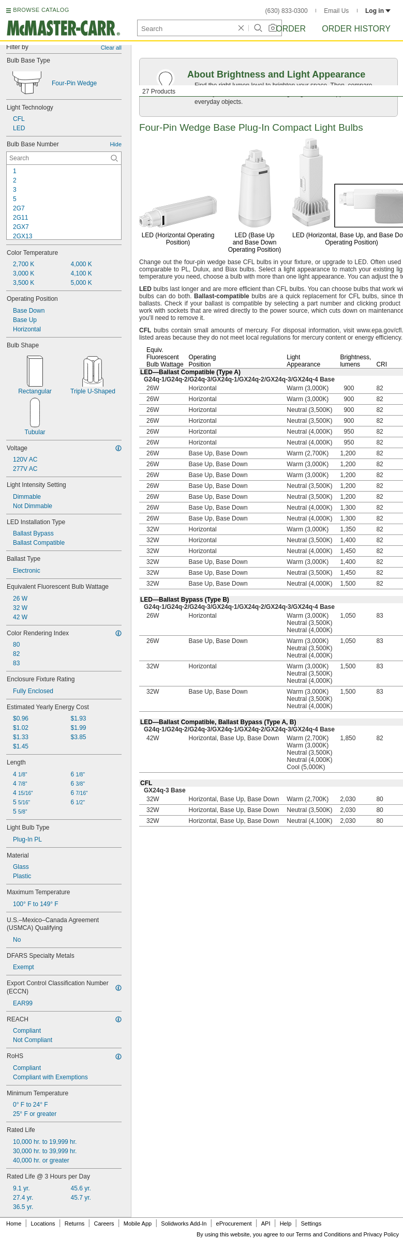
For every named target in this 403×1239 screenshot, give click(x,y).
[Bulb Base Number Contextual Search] (64, 158)
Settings (311, 1223)
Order (291, 28)
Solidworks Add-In (183, 1223)
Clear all (111, 47)
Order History (356, 28)
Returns (75, 1223)
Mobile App (138, 1223)
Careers (104, 1223)
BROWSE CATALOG (41, 10)
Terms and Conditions (323, 1234)
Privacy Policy (381, 1234)
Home (13, 1223)
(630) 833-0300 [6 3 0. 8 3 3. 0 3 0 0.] (286, 10)
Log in (378, 10)
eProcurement (234, 1223)
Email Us (336, 10)
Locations (43, 1223)
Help (286, 1223)
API (266, 1223)
